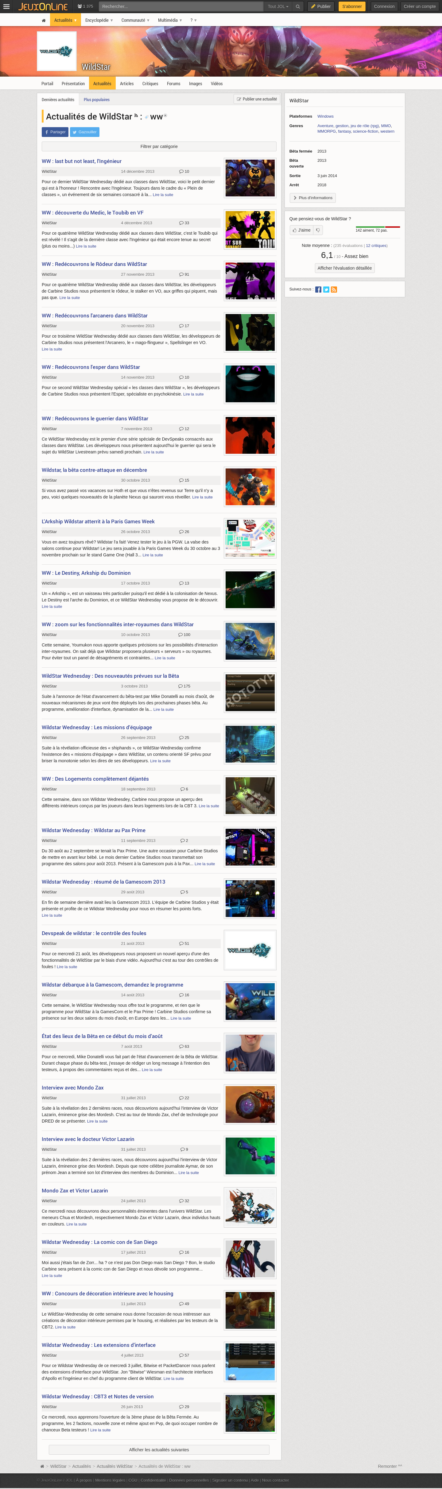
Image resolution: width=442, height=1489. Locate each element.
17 (184, 326)
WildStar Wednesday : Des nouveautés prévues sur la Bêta (110, 675)
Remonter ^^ (390, 1466)
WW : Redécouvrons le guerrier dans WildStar (95, 418)
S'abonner (352, 6)
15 (184, 480)
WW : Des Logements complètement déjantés (95, 778)
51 (184, 943)
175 (184, 686)
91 (184, 274)
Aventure (325, 125)
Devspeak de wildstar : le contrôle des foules (94, 933)
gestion (341, 125)
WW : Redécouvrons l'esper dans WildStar (91, 366)
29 (184, 1406)
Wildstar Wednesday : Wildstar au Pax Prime (93, 830)
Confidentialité (153, 1480)
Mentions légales (110, 1480)
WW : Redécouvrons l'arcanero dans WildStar (95, 315)
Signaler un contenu (230, 1480)
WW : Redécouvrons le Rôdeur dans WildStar (94, 263)
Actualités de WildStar (89, 116)
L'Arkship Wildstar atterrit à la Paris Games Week (98, 521)
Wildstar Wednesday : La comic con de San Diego (99, 1241)
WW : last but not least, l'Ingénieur (82, 161)
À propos (84, 1480)
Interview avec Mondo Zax (73, 1087)
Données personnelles (189, 1480)
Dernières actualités (58, 99)
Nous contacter (275, 1480)
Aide (255, 1480)
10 (184, 171)
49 (184, 1303)
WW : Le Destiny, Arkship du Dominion (86, 572)
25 (184, 737)
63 (184, 1046)
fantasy (344, 131)
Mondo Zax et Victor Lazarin (75, 1190)
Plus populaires (97, 99)
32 (184, 1201)
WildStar (96, 66)
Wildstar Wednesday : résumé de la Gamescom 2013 (103, 881)
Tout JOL (278, 6)
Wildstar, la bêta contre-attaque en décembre (94, 469)
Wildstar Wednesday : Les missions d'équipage (97, 727)
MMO (386, 125)
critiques (376, 245)
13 (184, 583)
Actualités (81, 1466)
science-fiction (365, 131)
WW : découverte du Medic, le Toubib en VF (93, 212)
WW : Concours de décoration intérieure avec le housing (107, 1293)
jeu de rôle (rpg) (365, 125)
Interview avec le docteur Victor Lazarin (88, 1138)
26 (184, 531)
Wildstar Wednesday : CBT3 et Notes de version (98, 1396)
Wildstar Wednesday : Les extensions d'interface (99, 1344)
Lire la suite (163, 194)
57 (184, 1355)
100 (184, 634)
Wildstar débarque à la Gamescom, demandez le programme (112, 984)
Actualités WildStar (115, 1466)
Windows (325, 116)
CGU (133, 1480)
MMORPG (326, 131)
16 (184, 995)
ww (154, 116)
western (387, 131)
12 (184, 428)
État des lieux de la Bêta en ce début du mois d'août (102, 1036)
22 (184, 1098)
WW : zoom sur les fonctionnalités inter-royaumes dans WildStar (118, 624)
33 (184, 223)
